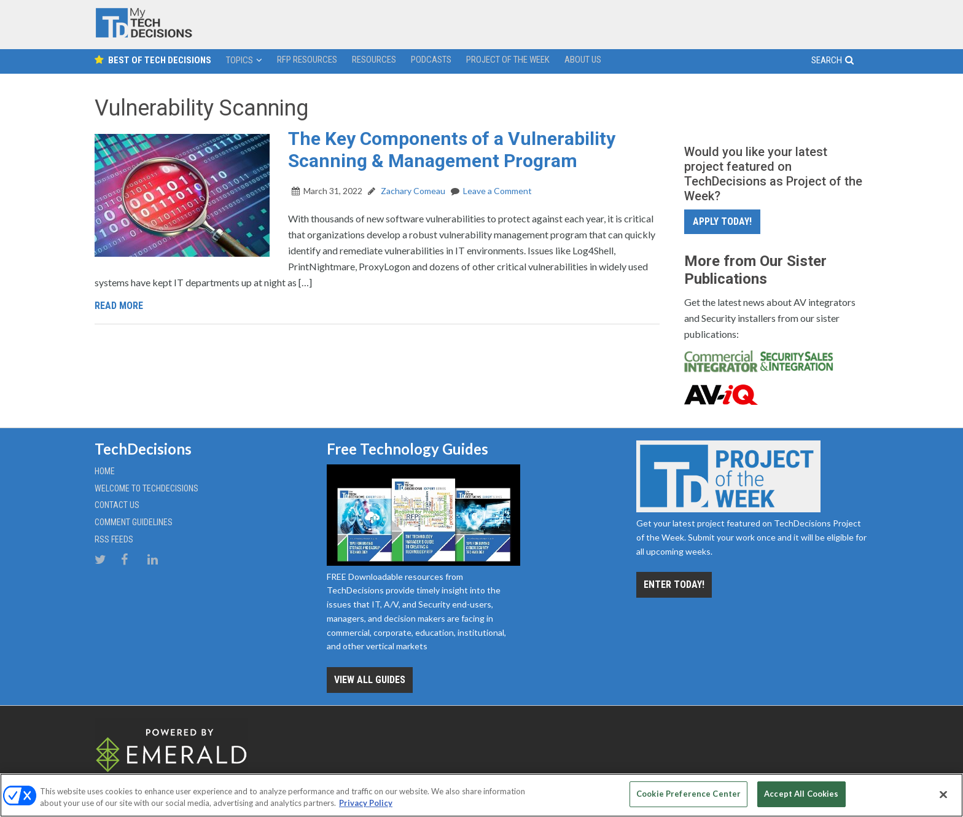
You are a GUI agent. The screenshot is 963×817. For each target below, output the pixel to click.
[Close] (943, 794)
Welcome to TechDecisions (146, 488)
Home (105, 471)
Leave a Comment (497, 191)
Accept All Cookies (801, 794)
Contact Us (117, 505)
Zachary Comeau (412, 191)
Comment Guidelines (134, 522)
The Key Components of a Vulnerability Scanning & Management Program (451, 149)
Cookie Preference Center (688, 794)
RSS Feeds (114, 539)
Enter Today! (674, 584)
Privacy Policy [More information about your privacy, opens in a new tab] (365, 803)
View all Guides (369, 680)
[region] (481, 795)
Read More (119, 305)
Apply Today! (722, 221)
